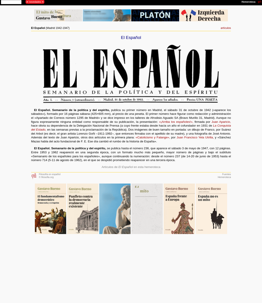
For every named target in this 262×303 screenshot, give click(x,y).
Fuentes (226, 174)
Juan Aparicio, (221, 121)
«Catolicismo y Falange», (153, 137)
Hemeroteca (224, 177)
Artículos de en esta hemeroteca (131, 167)
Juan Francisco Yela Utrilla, (195, 137)
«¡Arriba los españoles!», (176, 121)
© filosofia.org (46, 177)
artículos (226, 28)
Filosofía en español (49, 174)
